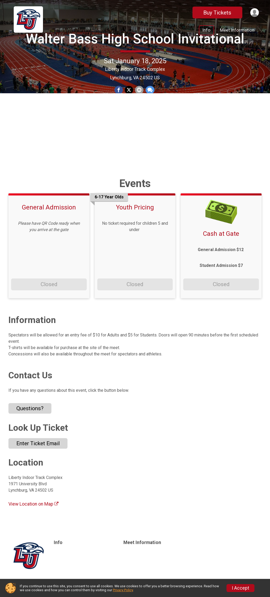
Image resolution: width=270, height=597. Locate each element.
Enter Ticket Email (38, 443)
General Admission (49, 207)
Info (206, 30)
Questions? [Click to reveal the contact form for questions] (30, 408)
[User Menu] (254, 12)
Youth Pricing (135, 207)
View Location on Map (33, 504)
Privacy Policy (123, 590)
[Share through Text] (149, 123)
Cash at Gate (221, 233)
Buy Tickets (216, 12)
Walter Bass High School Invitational (135, 71)
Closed (49, 284)
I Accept (240, 588)
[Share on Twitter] (129, 123)
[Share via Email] (139, 123)
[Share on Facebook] (119, 123)
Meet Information (237, 30)
